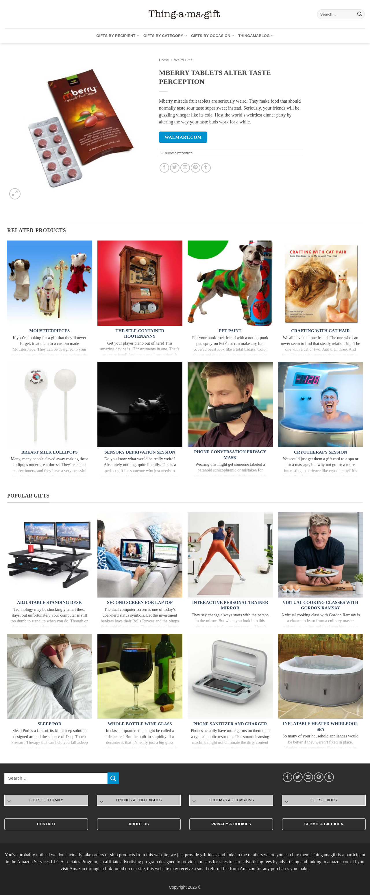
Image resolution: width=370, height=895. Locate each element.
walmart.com (183, 137)
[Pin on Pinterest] (195, 168)
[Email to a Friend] (185, 168)
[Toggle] (162, 153)
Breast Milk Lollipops (49, 452)
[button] (15, 193)
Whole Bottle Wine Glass (140, 724)
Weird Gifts (183, 60)
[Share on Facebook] (164, 168)
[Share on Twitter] (175, 168)
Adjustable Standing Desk (49, 602)
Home (164, 60)
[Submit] (360, 14)
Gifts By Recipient (117, 35)
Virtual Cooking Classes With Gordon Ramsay (320, 605)
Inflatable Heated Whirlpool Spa (320, 726)
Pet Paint (230, 330)
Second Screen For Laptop (140, 602)
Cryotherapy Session (320, 452)
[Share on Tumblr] (206, 168)
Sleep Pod (49, 724)
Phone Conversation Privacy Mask (230, 455)
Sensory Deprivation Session (140, 452)
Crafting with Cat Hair (320, 330)
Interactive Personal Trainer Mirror (230, 605)
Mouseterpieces (49, 330)
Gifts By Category (165, 35)
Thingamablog (255, 35)
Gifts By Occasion (212, 35)
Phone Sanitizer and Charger (230, 724)
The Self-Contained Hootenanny (139, 333)
